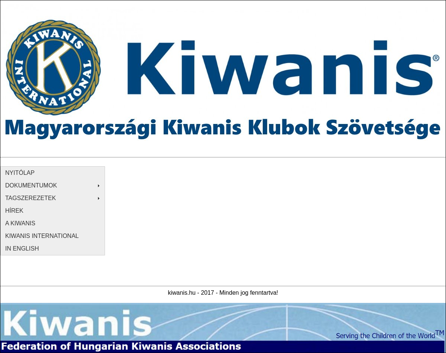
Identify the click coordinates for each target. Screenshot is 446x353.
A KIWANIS (20, 223)
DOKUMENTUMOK (31, 185)
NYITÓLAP (20, 173)
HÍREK (14, 210)
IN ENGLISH (22, 248)
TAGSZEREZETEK (30, 198)
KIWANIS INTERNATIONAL (42, 236)
